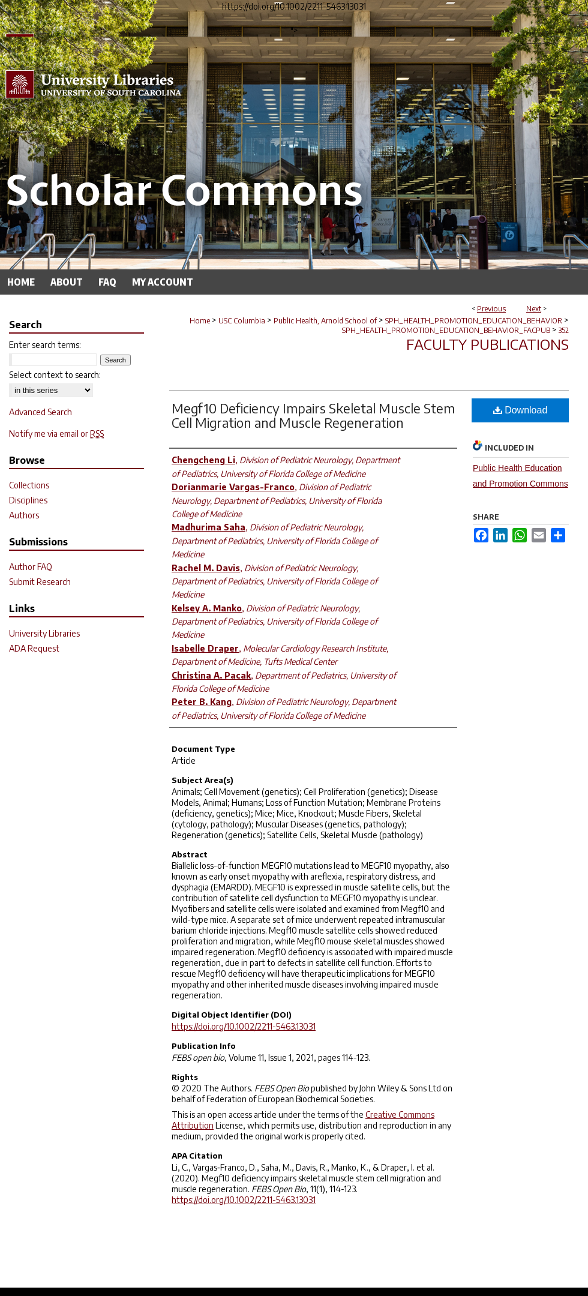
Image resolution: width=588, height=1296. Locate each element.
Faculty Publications (487, 344)
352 (564, 330)
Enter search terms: (45, 345)
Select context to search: (55, 375)
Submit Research (40, 582)
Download (520, 410)
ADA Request (34, 648)
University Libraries (44, 633)
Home (200, 320)
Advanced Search (40, 412)
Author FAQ (30, 567)
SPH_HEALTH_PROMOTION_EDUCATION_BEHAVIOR (473, 320)
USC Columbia (241, 320)
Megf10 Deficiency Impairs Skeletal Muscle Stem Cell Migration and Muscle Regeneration (313, 415)
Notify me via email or (56, 433)
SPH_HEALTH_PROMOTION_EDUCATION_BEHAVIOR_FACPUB (446, 330)
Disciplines (28, 500)
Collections (29, 485)
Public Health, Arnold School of (325, 320)
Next (533, 308)
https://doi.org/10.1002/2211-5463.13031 (244, 1026)
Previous (491, 308)
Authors (24, 515)
